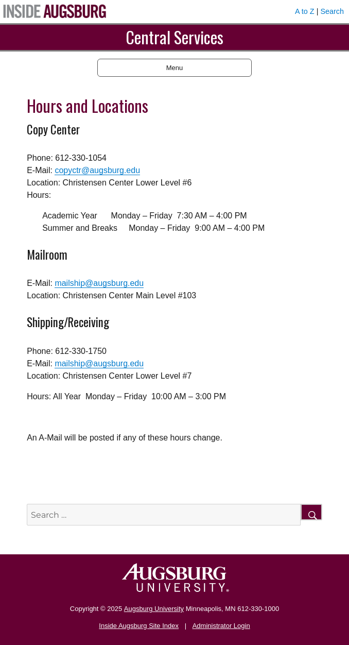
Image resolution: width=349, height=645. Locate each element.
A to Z (305, 11)
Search (332, 11)
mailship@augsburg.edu (99, 283)
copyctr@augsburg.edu (97, 170)
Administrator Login (221, 626)
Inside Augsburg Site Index (139, 626)
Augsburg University (154, 609)
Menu (174, 68)
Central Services (174, 37)
